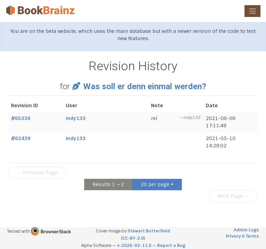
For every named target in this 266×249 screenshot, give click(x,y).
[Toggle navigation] (252, 11)
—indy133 (189, 117)
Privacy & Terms (242, 236)
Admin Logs (246, 230)
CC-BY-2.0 (133, 238)
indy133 (76, 118)
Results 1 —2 (108, 184)
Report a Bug (171, 245)
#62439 (20, 138)
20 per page (155, 184)
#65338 (20, 118)
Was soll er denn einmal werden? (139, 86)
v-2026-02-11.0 (134, 245)
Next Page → (233, 196)
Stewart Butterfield (148, 231)
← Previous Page (37, 172)
